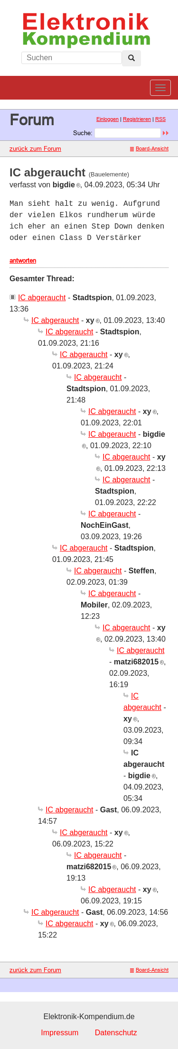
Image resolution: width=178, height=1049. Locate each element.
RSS (160, 119)
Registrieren (137, 119)
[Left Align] (131, 58)
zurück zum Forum (35, 148)
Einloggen (107, 119)
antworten (22, 260)
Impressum (59, 1033)
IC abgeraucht (42, 298)
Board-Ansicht (149, 148)
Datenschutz (116, 1033)
